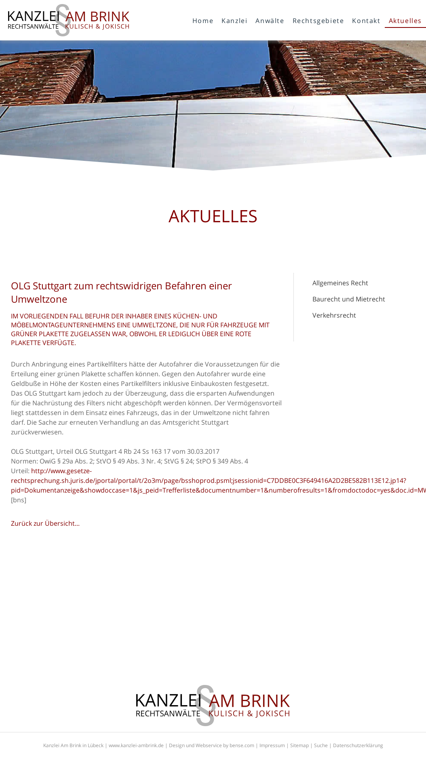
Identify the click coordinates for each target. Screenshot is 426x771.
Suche (321, 745)
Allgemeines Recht (340, 282)
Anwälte (269, 20)
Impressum (272, 745)
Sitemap (299, 745)
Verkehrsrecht (334, 315)
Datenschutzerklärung (358, 745)
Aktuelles (405, 20)
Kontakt (366, 20)
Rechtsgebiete (318, 20)
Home (202, 20)
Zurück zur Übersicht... (45, 523)
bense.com (242, 745)
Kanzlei (234, 20)
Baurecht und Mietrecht (348, 299)
